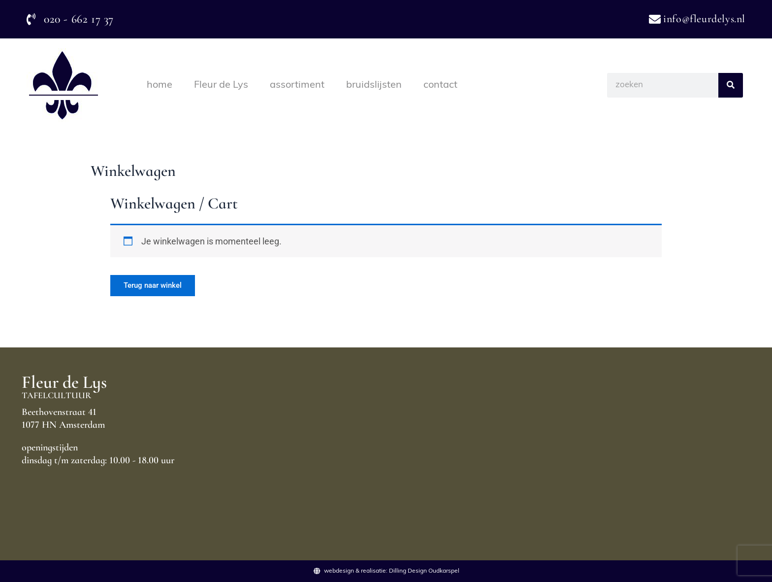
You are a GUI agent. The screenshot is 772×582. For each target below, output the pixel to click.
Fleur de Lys (221, 85)
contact (440, 85)
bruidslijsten (374, 85)
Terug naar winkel (157, 286)
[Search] (730, 85)
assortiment (297, 85)
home (159, 85)
